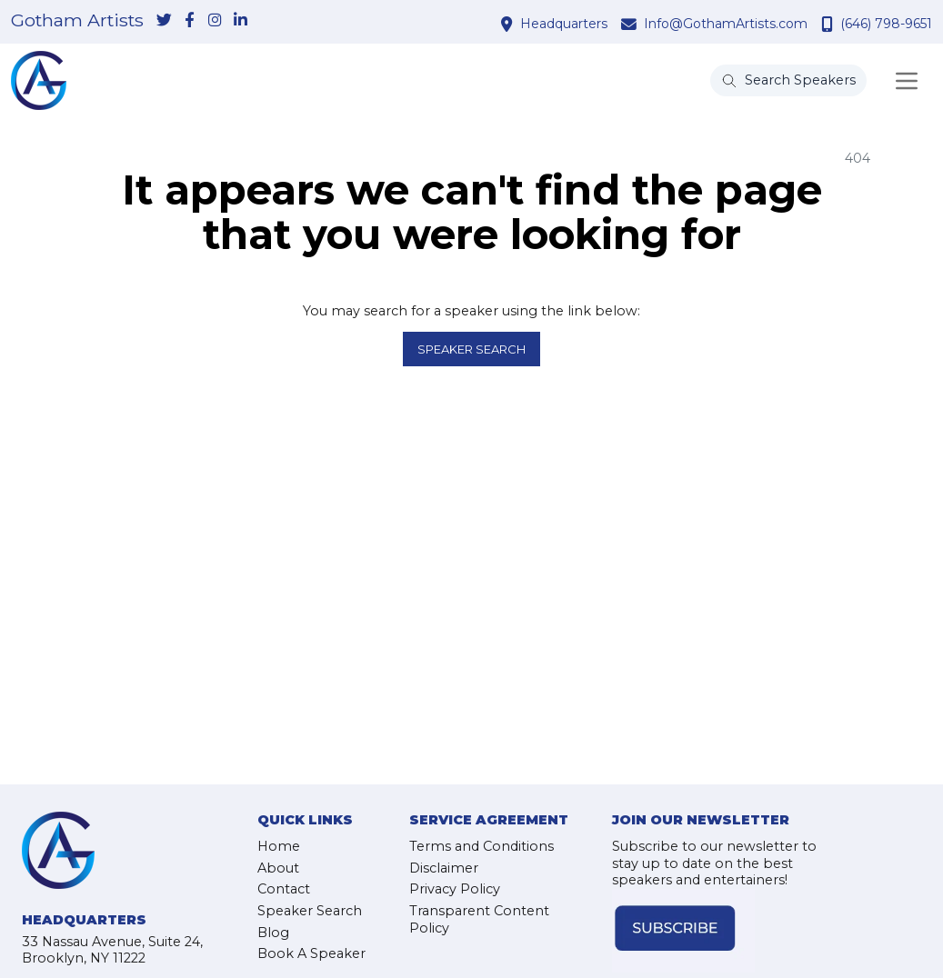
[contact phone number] (829, 23)
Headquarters (563, 23)
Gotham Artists (77, 21)
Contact (283, 889)
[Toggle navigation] (906, 81)
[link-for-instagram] (214, 21)
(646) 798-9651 (886, 23)
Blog (273, 932)
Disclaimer (443, 868)
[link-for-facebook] (189, 21)
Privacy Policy (454, 889)
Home (278, 846)
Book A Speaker (311, 953)
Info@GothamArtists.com (726, 23)
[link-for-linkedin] (240, 21)
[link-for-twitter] (163, 21)
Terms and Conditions (481, 846)
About (278, 868)
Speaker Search (471, 349)
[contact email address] (631, 23)
